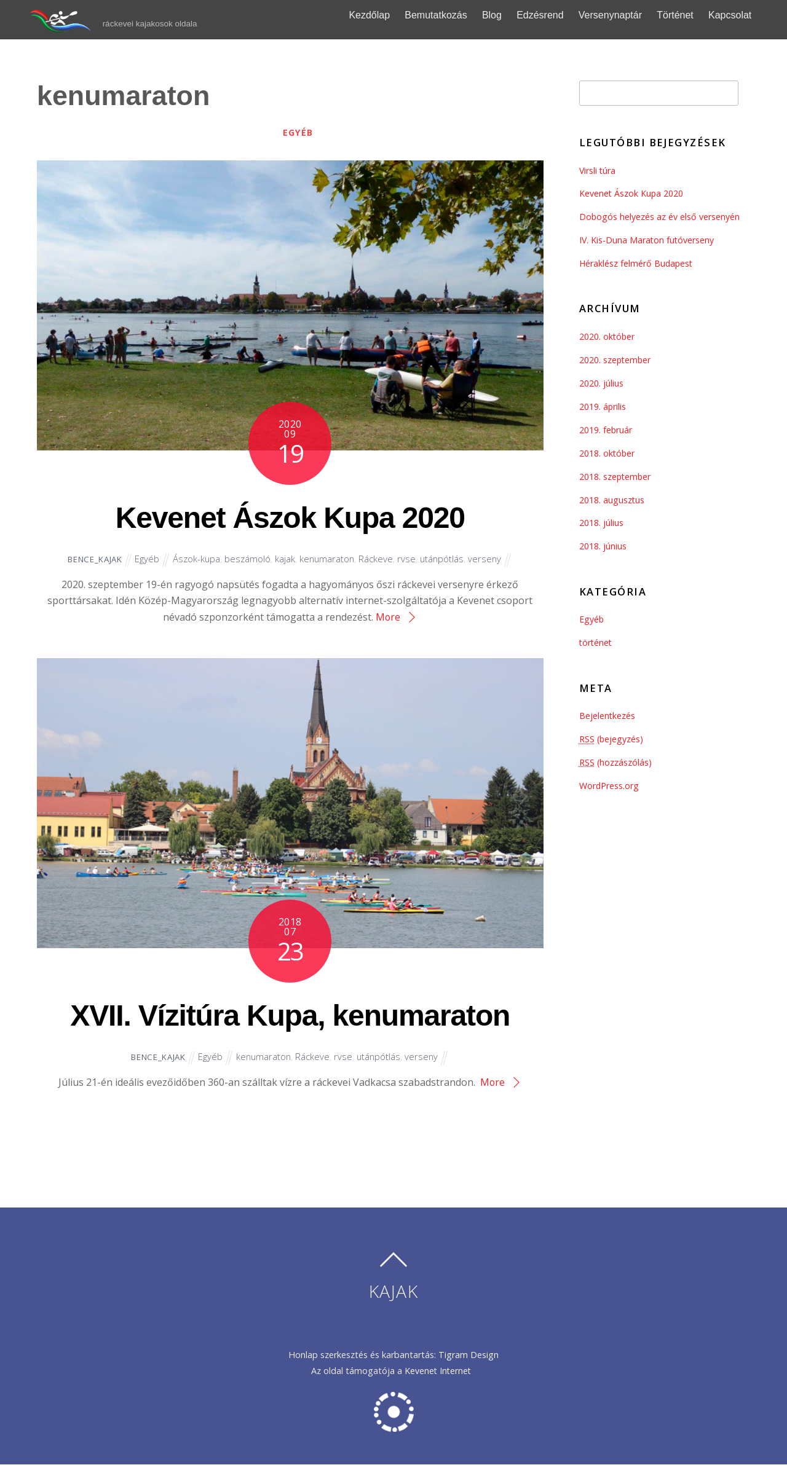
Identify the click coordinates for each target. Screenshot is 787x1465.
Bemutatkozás (448, 15)
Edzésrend (552, 15)
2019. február (606, 430)
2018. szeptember (615, 476)
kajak (285, 559)
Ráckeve (378, 559)
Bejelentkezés (607, 715)
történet (596, 642)
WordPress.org (609, 785)
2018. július (601, 522)
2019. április (603, 406)
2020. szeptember (615, 360)
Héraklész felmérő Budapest (637, 263)
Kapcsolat (742, 15)
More (387, 617)
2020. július (601, 383)
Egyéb (298, 132)
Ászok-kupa (196, 559)
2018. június (603, 546)
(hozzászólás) (615, 762)
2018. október (607, 453)
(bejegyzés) (611, 739)
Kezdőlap (382, 15)
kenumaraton (328, 559)
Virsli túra (598, 170)
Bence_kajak (92, 559)
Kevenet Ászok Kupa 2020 (290, 516)
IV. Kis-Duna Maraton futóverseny (647, 240)
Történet (687, 15)
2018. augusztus (612, 500)
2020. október (607, 336)
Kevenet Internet (440, 1371)
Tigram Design (468, 1355)
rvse (409, 559)
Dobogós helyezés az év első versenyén (659, 216)
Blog (504, 15)
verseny (488, 559)
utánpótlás (444, 559)
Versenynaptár (622, 15)
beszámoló (247, 559)
